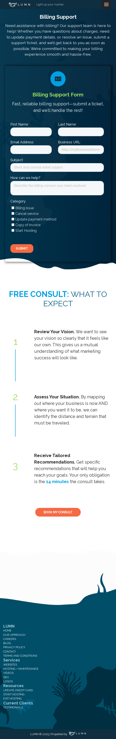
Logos (8, 681)
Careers (9, 639)
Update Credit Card (18, 690)
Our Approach (14, 634)
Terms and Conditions (20, 655)
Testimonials (13, 707)
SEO (6, 677)
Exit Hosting (12, 698)
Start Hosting (13, 694)
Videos (8, 672)
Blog (7, 643)
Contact (9, 651)
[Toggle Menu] (106, 4)
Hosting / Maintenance (21, 668)
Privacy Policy (14, 647)
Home (7, 630)
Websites (10, 664)
